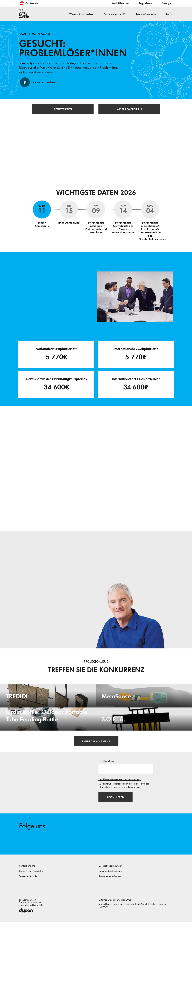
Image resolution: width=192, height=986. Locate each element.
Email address (106, 824)
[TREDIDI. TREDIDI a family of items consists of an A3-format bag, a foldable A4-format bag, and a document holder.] (48, 713)
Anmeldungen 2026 (115, 14)
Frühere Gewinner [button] (146, 14)
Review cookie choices (109, 939)
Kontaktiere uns (120, 3)
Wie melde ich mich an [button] (81, 14)
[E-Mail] (125, 832)
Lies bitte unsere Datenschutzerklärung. (119, 842)
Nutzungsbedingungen (110, 935)
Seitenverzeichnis (28, 940)
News (169, 14)
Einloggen (167, 3)
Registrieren (145, 3)
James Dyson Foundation (31, 935)
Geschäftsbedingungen (110, 929)
